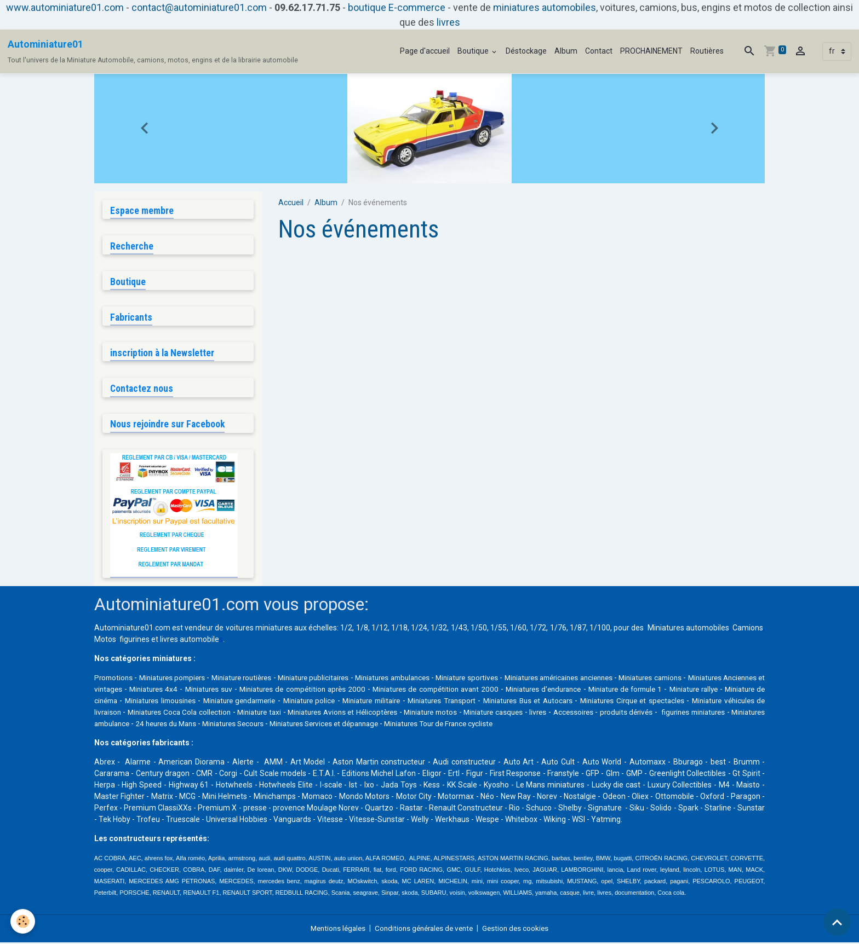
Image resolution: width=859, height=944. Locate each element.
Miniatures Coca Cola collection (350, 713)
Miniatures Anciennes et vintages (151, 690)
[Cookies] (23, 921)
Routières (707, 51)
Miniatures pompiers (180, 679)
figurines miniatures (239, 725)
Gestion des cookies (520, 929)
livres (448, 22)
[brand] (153, 51)
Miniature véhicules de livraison (231, 713)
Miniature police (441, 702)
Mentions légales (334, 929)
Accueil (290, 202)
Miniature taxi (439, 713)
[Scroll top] (837, 922)
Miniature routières (259, 679)
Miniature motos (630, 713)
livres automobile (189, 640)
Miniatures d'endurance (645, 690)
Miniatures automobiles (688, 629)
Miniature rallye (132, 702)
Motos (105, 640)
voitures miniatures (259, 629)
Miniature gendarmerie (368, 702)
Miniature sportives (515, 679)
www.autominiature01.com (65, 7)
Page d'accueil (425, 51)
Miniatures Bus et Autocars (673, 702)
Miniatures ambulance (319, 725)
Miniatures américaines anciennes (619, 679)
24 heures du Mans (397, 725)
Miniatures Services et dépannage (567, 725)
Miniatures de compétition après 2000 (394, 690)
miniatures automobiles (544, 7)
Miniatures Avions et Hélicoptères (532, 713)
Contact (598, 51)
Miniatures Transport (583, 702)
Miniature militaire (508, 702)
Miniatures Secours (469, 725)
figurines (134, 640)
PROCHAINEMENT (651, 51)
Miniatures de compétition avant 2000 (533, 690)
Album (565, 51)
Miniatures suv (298, 690)
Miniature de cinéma (202, 702)
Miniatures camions (724, 679)
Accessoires (115, 725)
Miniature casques (700, 713)
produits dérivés (170, 725)
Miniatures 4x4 (240, 690)
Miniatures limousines (282, 702)
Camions (747, 629)
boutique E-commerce (396, 7)
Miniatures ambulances (431, 679)
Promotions (114, 679)
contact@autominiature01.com (199, 7)
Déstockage (526, 51)
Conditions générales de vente (425, 929)
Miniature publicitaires (341, 679)
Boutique (473, 51)
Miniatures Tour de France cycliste (690, 725)
